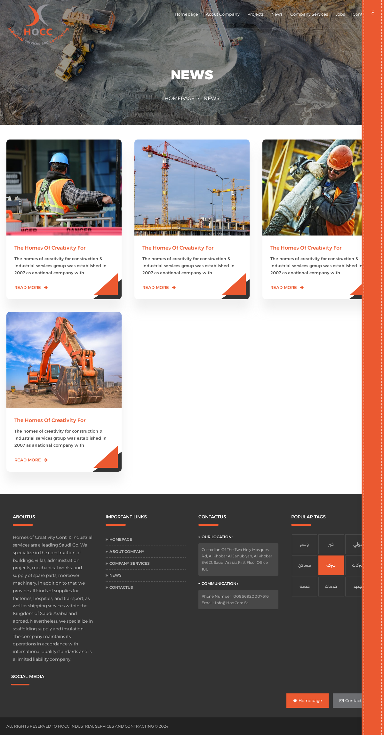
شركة (331, 565)
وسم (304, 544)
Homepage (186, 14)
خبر (331, 544)
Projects (255, 14)
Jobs (340, 14)
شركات (358, 565)
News (277, 14)
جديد (358, 586)
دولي (358, 544)
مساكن (304, 565)
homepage (179, 98)
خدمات (331, 586)
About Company (223, 14)
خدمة (305, 586)
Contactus (121, 587)
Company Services (309, 14)
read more (27, 287)
